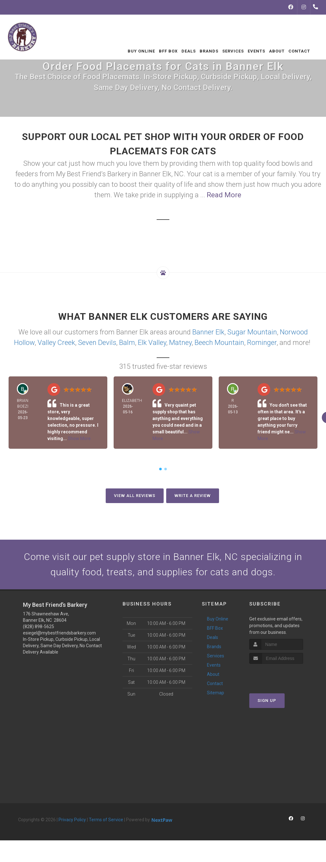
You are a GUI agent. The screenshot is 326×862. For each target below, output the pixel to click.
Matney (180, 343)
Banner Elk (208, 332)
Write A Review (192, 495)
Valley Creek (56, 343)
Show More (79, 438)
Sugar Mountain (252, 332)
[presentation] (283, 675)
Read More (224, 195)
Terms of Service (106, 819)
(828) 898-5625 (38, 626)
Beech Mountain (219, 343)
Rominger (262, 343)
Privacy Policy (72, 819)
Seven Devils (97, 343)
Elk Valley (152, 343)
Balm (127, 343)
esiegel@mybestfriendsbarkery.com (59, 632)
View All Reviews (134, 495)
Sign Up (267, 700)
